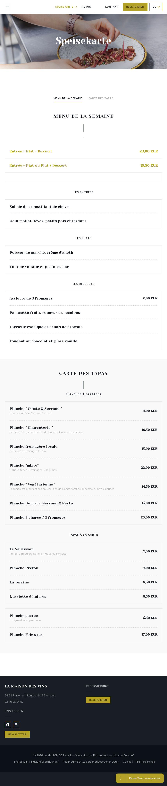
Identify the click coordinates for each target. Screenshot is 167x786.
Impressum (22, 762)
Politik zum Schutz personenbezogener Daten (93, 762)
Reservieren (135, 6)
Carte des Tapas (100, 98)
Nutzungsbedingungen (47, 762)
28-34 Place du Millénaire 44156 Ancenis (43, 695)
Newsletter (17, 734)
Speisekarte (66, 6)
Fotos (86, 6)
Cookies (130, 762)
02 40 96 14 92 (14, 702)
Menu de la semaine (68, 98)
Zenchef (128, 755)
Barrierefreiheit (146, 762)
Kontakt (111, 6)
